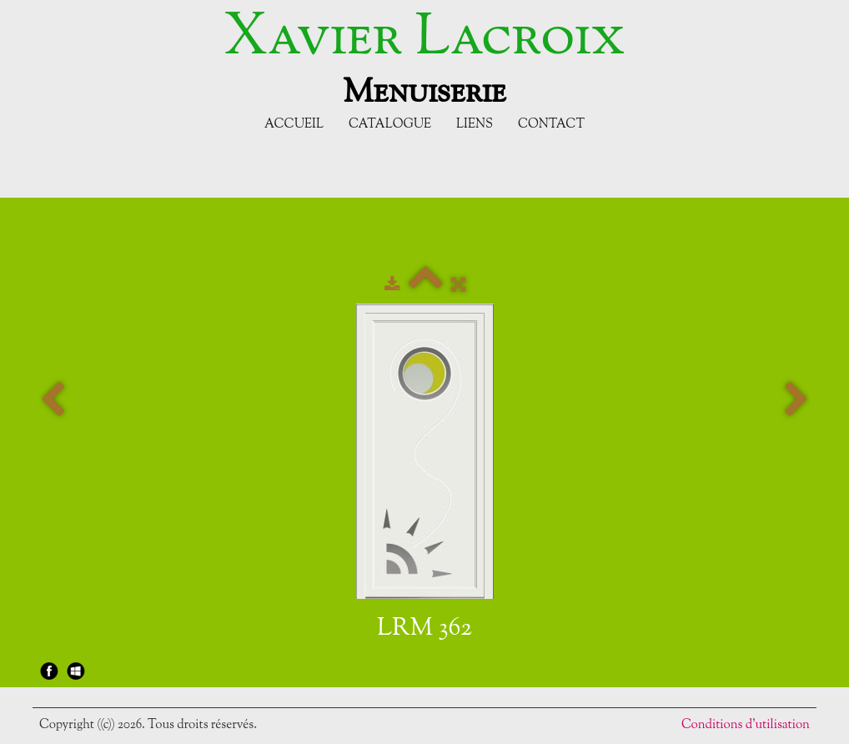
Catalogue (390, 124)
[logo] (424, 56)
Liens (474, 124)
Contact (551, 124)
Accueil (294, 124)
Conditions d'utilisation (745, 725)
